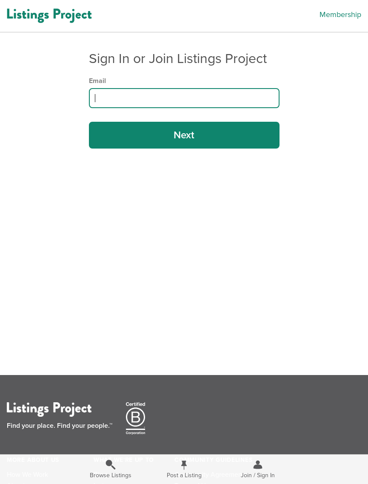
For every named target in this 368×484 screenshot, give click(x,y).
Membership (340, 14)
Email (97, 81)
